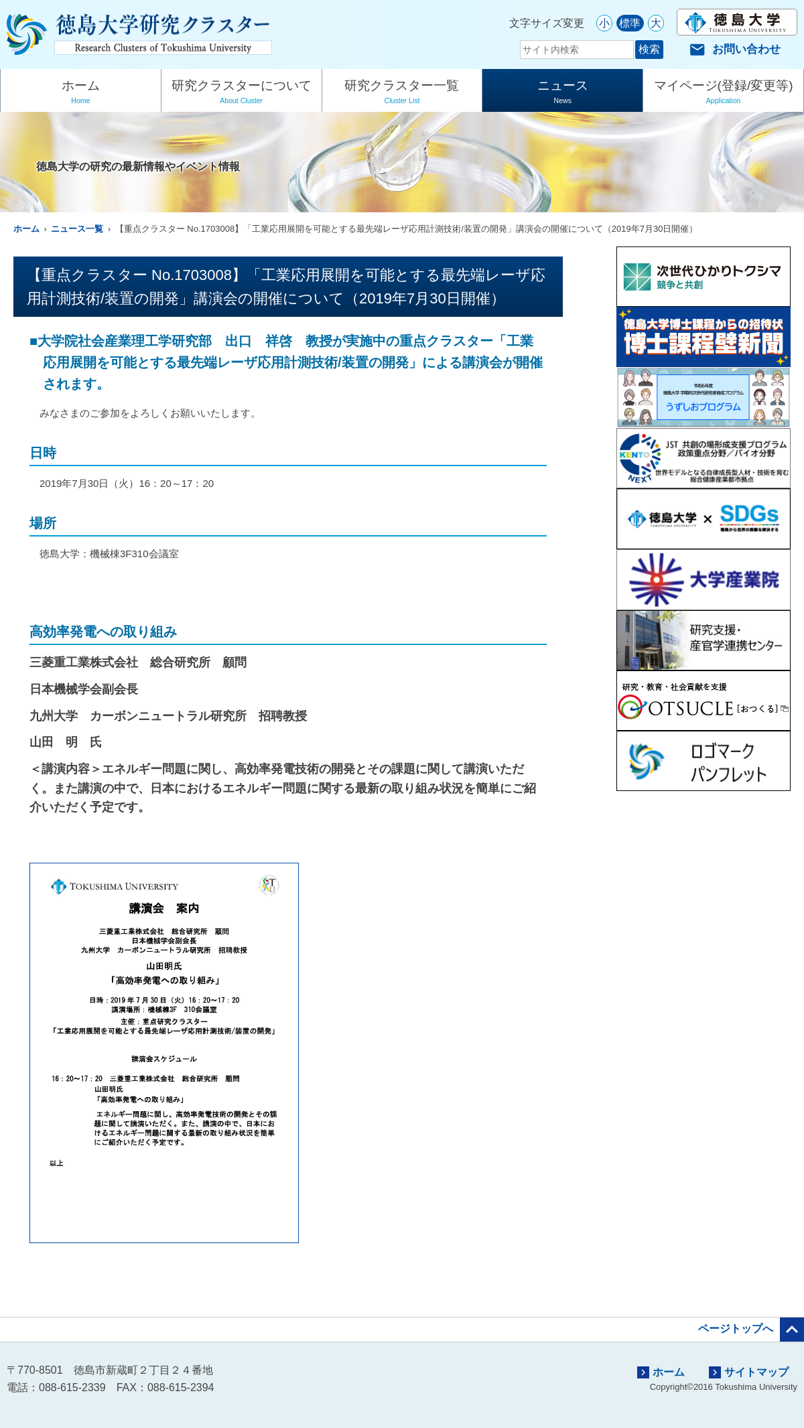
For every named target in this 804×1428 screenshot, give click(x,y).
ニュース (562, 93)
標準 (630, 23)
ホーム (80, 93)
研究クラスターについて (241, 93)
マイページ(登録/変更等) (723, 93)
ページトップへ (751, 1329)
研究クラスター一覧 (402, 93)
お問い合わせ (735, 49)
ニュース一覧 (77, 229)
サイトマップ (749, 1372)
